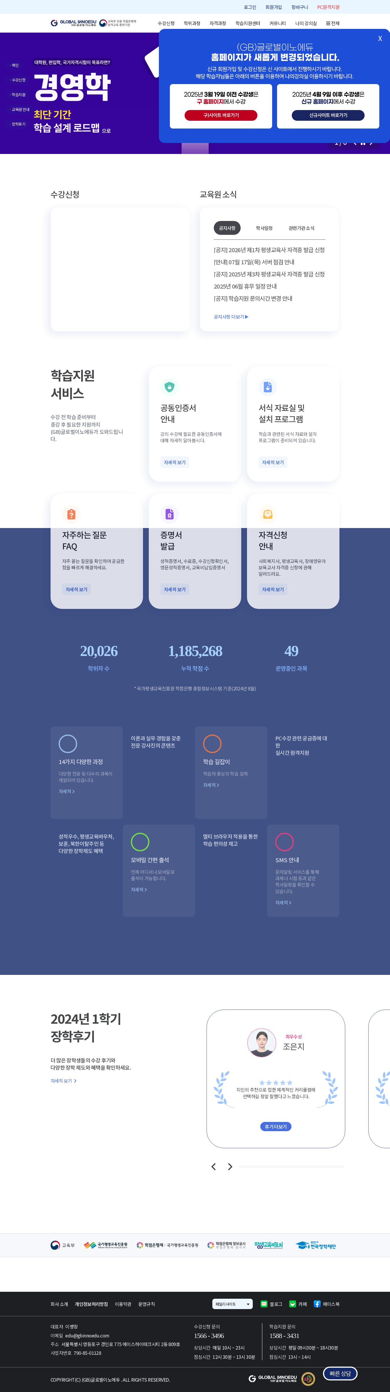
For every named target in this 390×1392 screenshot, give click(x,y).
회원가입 (273, 6)
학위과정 (192, 23)
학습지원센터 (247, 23)
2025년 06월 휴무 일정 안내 (245, 286)
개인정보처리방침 (91, 1304)
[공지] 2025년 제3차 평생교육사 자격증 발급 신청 (269, 274)
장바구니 (299, 6)
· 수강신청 (17, 80)
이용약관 (123, 1304)
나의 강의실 (306, 23)
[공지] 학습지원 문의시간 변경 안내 (253, 298)
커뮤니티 (278, 23)
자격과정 (217, 23)
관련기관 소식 (301, 227)
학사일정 (264, 227)
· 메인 (13, 65)
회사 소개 (59, 1304)
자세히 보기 (175, 462)
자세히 (67, 791)
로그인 (250, 6)
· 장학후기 (17, 124)
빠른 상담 (340, 1373)
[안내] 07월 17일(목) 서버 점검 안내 (254, 262)
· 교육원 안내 (19, 109)
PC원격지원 (328, 6)
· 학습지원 (17, 94)
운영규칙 (146, 1304)
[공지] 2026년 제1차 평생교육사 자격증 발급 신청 (269, 250)
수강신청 (166, 23)
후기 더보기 (276, 1126)
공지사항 (227, 227)
